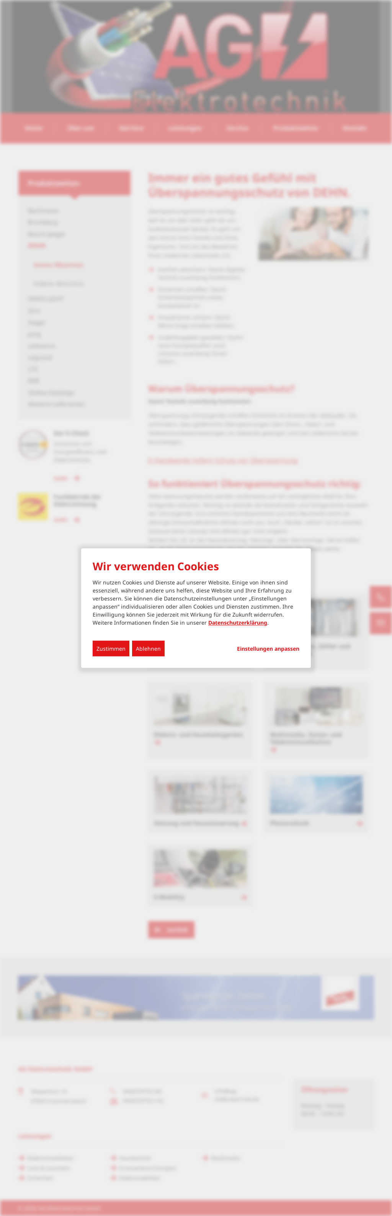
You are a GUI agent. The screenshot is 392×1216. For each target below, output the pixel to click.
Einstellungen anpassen (268, 649)
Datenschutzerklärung (237, 622)
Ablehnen (148, 648)
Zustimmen (111, 648)
